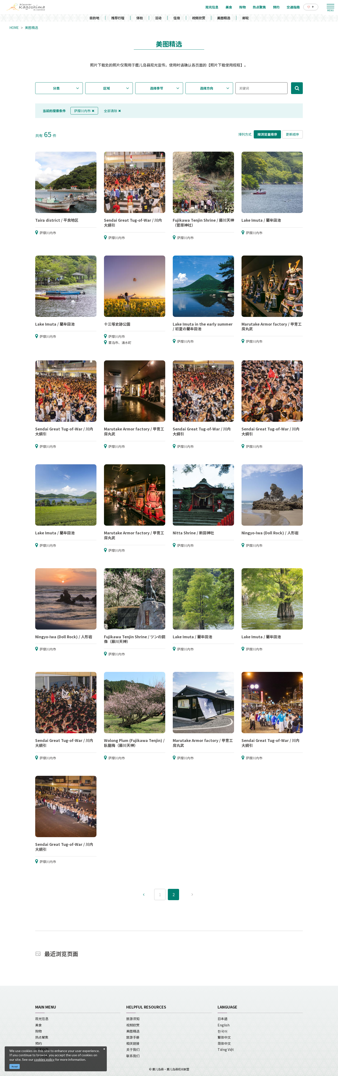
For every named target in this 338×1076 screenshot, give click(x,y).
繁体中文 (224, 1037)
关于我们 (132, 1049)
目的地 (94, 18)
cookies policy (44, 1059)
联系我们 (132, 1055)
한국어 (222, 1031)
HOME (14, 27)
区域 (106, 88)
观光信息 (41, 1018)
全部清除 (112, 110)
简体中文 (224, 1043)
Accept (15, 1066)
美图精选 (223, 18)
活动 (158, 18)
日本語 (222, 1018)
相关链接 (132, 1043)
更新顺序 (292, 134)
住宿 (176, 18)
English (224, 1025)
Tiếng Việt (226, 1049)
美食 (38, 1025)
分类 (56, 88)
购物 (38, 1031)
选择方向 (206, 88)
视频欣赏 (198, 18)
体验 (139, 18)
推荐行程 (117, 18)
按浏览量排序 (267, 134)
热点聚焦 (41, 1037)
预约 (38, 1043)
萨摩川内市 (84, 110)
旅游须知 (132, 1018)
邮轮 (245, 18)
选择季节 (156, 88)
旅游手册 (132, 1037)
